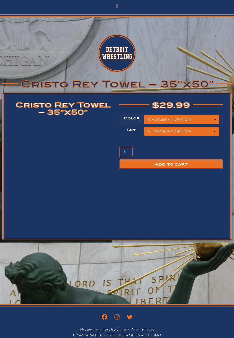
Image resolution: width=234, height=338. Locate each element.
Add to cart (171, 164)
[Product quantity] (126, 152)
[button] (117, 6)
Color (131, 118)
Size (132, 130)
